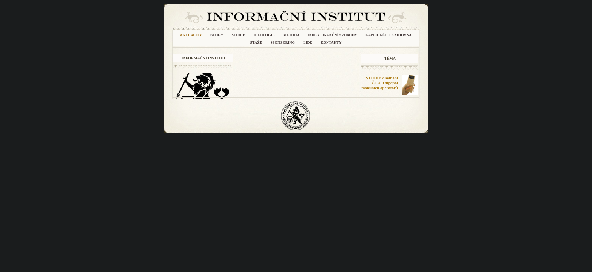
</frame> (384, 111)
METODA (291, 35)
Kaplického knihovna (388, 35)
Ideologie (265, 35)
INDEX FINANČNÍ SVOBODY (333, 35)
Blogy (217, 35)
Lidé (308, 42)
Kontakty (331, 42)
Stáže (256, 42)
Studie (239, 35)
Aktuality (191, 35)
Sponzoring (283, 42)
